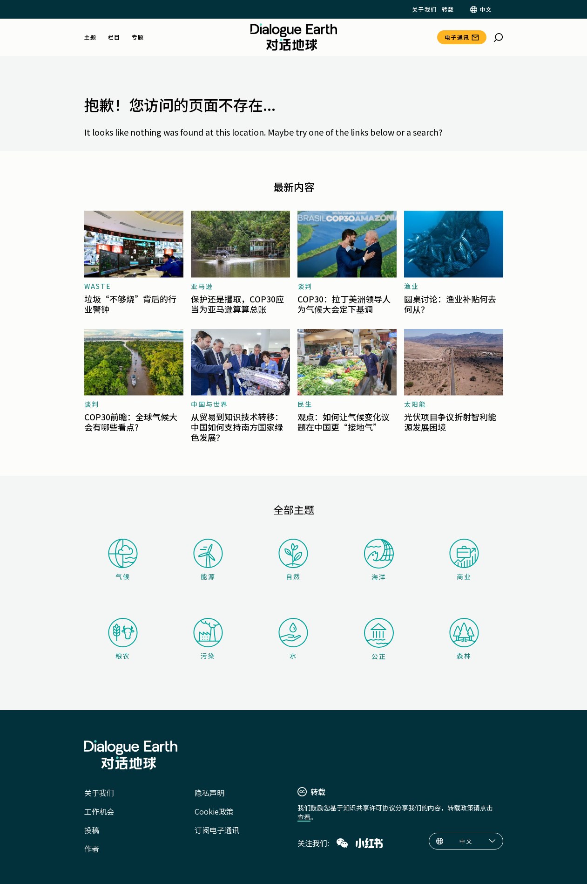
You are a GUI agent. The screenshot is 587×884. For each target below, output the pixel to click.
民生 (304, 404)
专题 (138, 37)
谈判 (304, 286)
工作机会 (99, 811)
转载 (448, 9)
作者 (91, 848)
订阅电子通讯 (217, 830)
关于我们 (424, 9)
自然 (293, 560)
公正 (379, 639)
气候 (123, 560)
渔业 (411, 286)
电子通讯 (457, 37)
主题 (90, 37)
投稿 (91, 830)
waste (97, 286)
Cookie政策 (214, 811)
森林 (464, 639)
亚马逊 (202, 286)
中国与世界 (209, 404)
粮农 (123, 639)
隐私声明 (209, 792)
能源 (208, 560)
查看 (303, 817)
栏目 (114, 37)
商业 (464, 560)
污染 (208, 639)
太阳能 (415, 404)
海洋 (379, 560)
